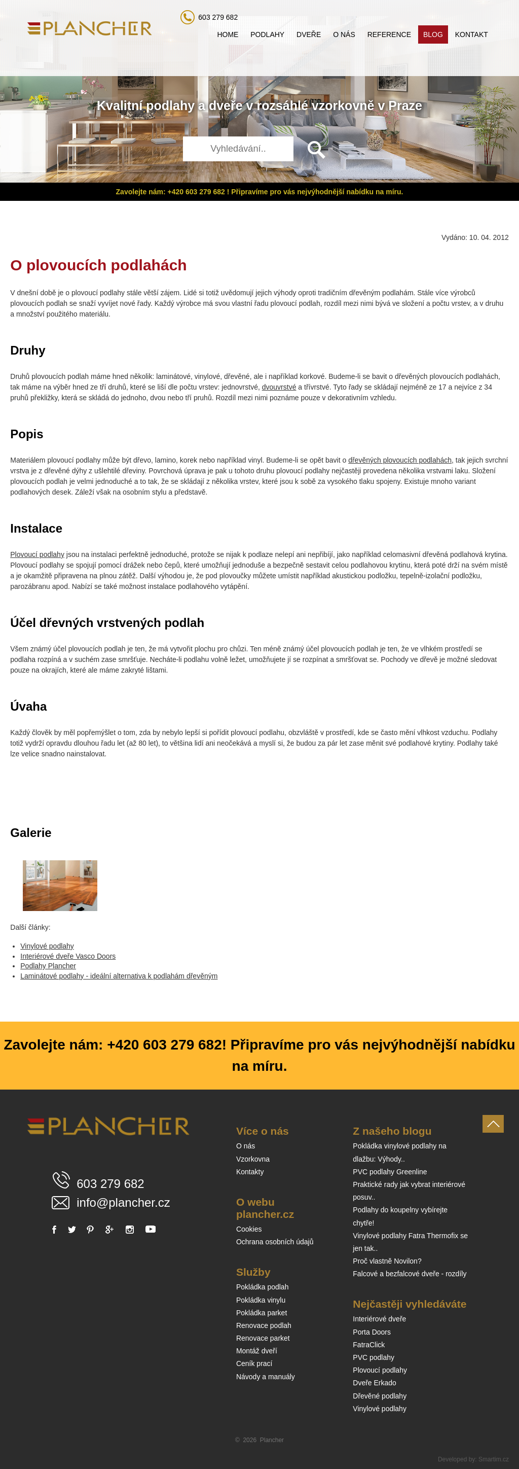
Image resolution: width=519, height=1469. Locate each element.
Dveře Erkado (374, 1383)
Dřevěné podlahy (379, 1396)
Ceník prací (254, 1363)
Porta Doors (372, 1332)
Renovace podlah (263, 1325)
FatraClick (369, 1345)
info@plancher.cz (123, 1202)
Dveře (308, 34)
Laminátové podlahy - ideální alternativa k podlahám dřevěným (118, 976)
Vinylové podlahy (47, 946)
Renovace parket (263, 1338)
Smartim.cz (493, 1459)
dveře (226, 105)
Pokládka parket (261, 1313)
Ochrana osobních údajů (275, 1242)
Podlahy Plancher (48, 966)
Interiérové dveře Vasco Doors (68, 956)
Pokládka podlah (262, 1287)
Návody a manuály (265, 1377)
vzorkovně (343, 105)
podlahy (170, 105)
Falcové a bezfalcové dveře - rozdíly (409, 1274)
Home (227, 34)
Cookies (249, 1229)
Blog (433, 34)
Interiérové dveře (379, 1319)
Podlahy (267, 34)
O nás (344, 34)
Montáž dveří (256, 1351)
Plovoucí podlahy (37, 554)
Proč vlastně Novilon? (387, 1261)
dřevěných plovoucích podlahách (400, 460)
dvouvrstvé (279, 387)
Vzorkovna (253, 1159)
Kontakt (471, 34)
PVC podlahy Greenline (390, 1172)
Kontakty (250, 1172)
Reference (389, 34)
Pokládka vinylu (260, 1300)
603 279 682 (218, 17)
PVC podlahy (373, 1357)
